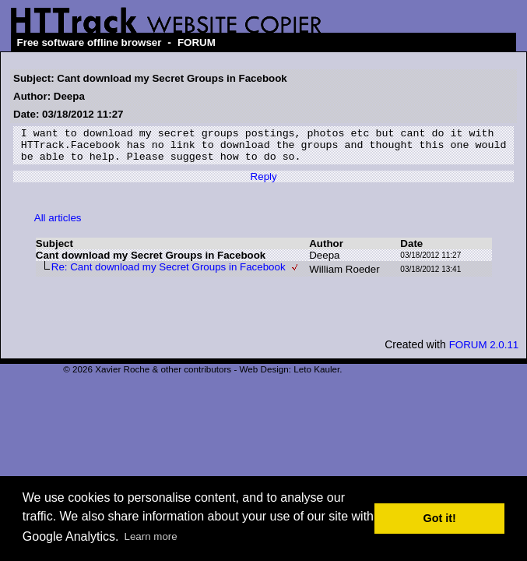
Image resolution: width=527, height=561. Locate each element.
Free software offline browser (89, 42)
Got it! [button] (439, 518)
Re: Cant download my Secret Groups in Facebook (168, 274)
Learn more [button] (151, 536)
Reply (264, 183)
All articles (58, 225)
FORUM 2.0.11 (484, 352)
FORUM (196, 42)
